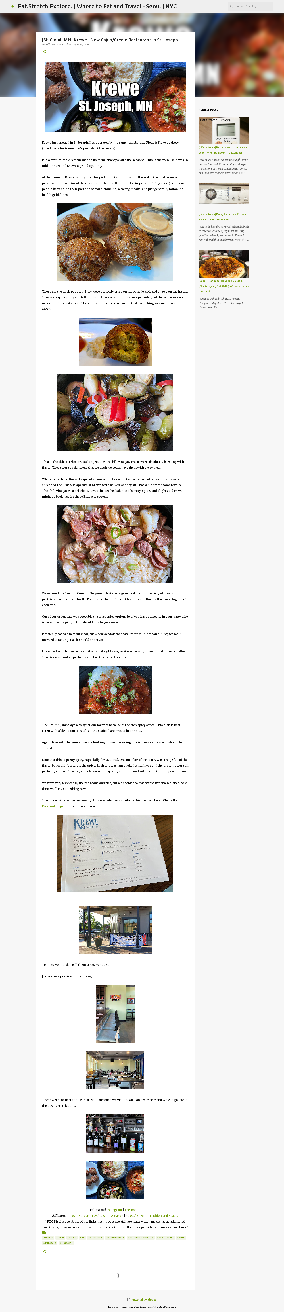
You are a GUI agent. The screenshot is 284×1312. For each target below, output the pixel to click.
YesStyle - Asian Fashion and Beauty (152, 1215)
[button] (44, 51)
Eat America (96, 1237)
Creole (72, 1237)
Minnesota (49, 1243)
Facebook (132, 1210)
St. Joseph (66, 1243)
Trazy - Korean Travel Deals (87, 1215)
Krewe (181, 1237)
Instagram (114, 1210)
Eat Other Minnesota (140, 1237)
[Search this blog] (254, 6)
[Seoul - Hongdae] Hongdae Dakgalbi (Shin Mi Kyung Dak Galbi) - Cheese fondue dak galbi (224, 286)
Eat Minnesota (115, 1237)
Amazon (117, 1215)
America (48, 1237)
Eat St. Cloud (165, 1237)
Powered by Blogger (142, 1299)
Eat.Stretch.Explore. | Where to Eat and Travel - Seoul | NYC (97, 6)
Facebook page (53, 806)
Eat (82, 1237)
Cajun (60, 1237)
